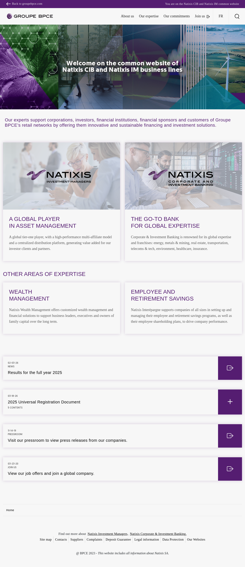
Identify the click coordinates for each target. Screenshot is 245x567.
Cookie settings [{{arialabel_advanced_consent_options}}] (99, 248)
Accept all (142, 319)
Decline (103, 319)
